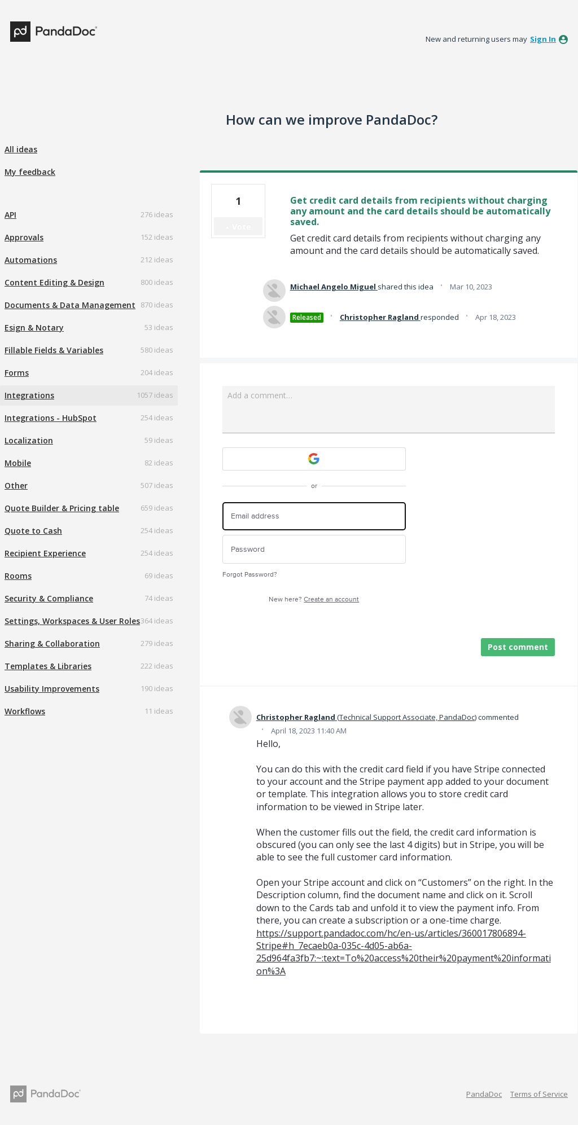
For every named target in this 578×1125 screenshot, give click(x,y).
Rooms (18, 575)
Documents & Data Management (70, 305)
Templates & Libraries (48, 666)
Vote (241, 226)
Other (16, 485)
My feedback (30, 171)
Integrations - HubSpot (51, 417)
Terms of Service (539, 1094)
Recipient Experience (45, 553)
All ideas (21, 149)
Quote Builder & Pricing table (62, 508)
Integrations (29, 395)
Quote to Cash (33, 530)
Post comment (518, 646)
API (10, 214)
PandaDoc (484, 1094)
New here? (314, 599)
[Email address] (314, 516)
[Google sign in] (314, 459)
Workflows (25, 711)
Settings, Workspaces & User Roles (72, 621)
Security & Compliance (49, 598)
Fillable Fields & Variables (54, 350)
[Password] (314, 549)
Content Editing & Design (54, 282)
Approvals (24, 237)
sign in (543, 39)
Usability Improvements (52, 688)
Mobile (18, 463)
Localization (29, 440)
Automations (31, 259)
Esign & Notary (34, 327)
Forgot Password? (249, 574)
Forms (17, 372)
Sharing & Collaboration (52, 643)
